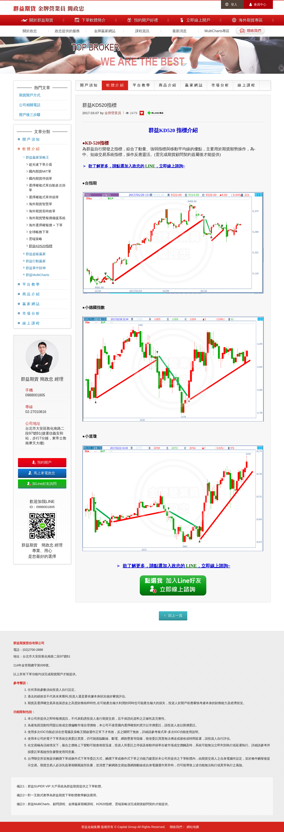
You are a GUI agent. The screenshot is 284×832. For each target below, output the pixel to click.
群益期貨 (24, 8)
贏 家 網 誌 (30, 304)
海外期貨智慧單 (40, 204)
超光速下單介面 (40, 164)
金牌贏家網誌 (104, 31)
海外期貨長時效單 (42, 211)
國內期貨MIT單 (40, 171)
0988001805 (35, 395)
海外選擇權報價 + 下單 (46, 225)
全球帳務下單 (39, 232)
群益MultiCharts (37, 275)
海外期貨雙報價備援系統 (47, 218)
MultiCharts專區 (217, 31)
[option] (42, 450)
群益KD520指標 (40, 246)
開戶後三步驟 (29, 115)
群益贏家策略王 (37, 157)
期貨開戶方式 (29, 95)
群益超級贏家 (36, 254)
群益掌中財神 (36, 268)
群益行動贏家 (36, 261)
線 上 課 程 (30, 323)
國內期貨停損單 (40, 178)
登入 (234, 4)
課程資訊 (142, 31)
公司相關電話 (29, 105)
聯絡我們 (176, 827)
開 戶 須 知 (30, 139)
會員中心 (260, 4)
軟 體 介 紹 (30, 149)
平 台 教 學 (30, 284)
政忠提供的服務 (67, 31)
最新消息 (179, 31)
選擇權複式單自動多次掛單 (47, 187)
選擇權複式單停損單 (44, 197)
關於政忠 (30, 31)
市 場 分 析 (30, 313)
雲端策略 (35, 239)
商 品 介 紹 (30, 294)
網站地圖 (193, 827)
